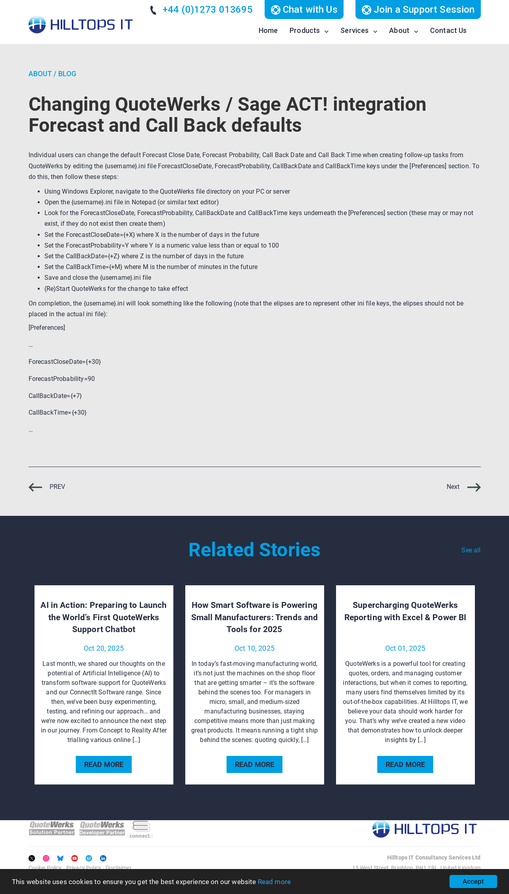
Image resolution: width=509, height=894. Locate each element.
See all (470, 550)
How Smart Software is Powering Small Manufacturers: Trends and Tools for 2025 (254, 617)
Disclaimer (119, 868)
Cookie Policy (45, 868)
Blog (67, 73)
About (399, 30)
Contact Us (448, 30)
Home (268, 30)
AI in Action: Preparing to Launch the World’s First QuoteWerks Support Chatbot (103, 617)
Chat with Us (304, 9)
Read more (274, 882)
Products (305, 30)
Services (354, 30)
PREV (47, 486)
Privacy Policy (83, 868)
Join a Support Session (418, 9)
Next (464, 486)
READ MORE (103, 764)
